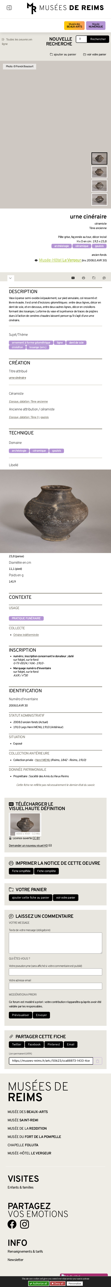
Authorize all (38, 1283)
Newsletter (15, 1260)
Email (70, 1045)
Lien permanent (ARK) (20, 1053)
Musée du (34, 1137)
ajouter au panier (63, 55)
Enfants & (21, 1187)
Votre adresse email (20, 980)
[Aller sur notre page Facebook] (12, 1224)
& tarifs (25, 1252)
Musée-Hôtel (29, 1153)
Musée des (74, 26)
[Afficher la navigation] (9, 8)
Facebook (34, 1045)
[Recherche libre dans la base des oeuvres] (81, 39)
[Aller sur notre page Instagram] (24, 1224)
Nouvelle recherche (59, 41)
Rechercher (98, 39)
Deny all (58, 1283)
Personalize (75, 1283)
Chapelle (23, 1145)
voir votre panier (94, 55)
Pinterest (54, 1045)
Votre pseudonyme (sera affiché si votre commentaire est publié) (45, 966)
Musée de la (27, 1128)
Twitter (16, 1045)
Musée (96, 26)
